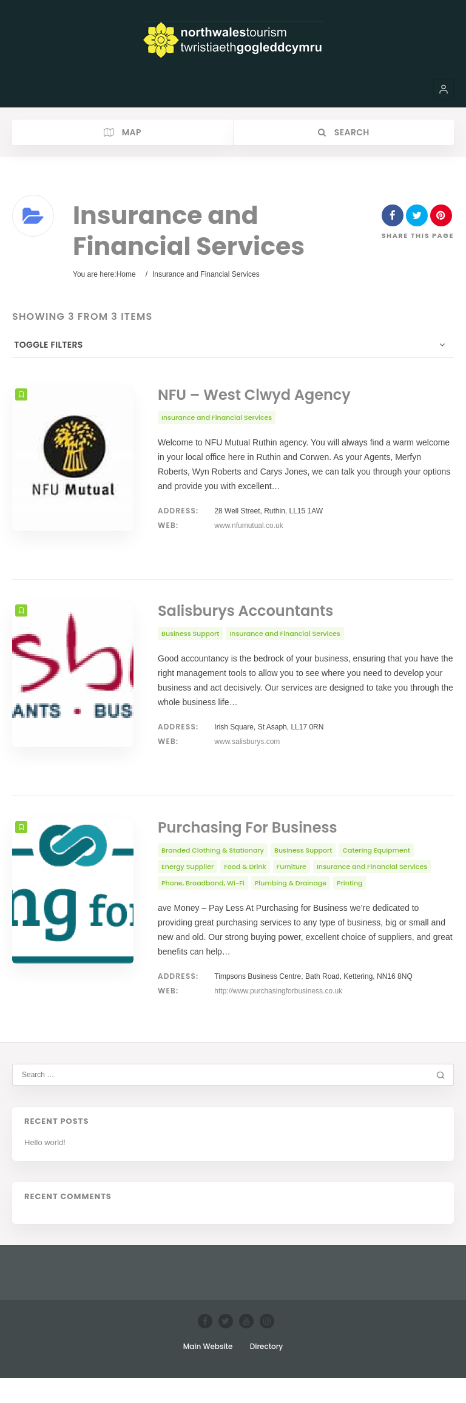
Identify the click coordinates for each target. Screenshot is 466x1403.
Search (344, 132)
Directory (266, 1371)
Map (122, 132)
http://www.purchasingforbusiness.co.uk (278, 1016)
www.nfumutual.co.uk (248, 525)
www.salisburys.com (247, 754)
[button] (443, 89)
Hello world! (45, 1167)
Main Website (208, 1371)
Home (126, 274)
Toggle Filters (46, 345)
